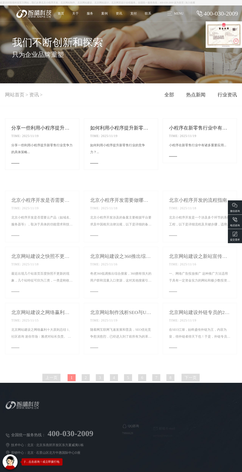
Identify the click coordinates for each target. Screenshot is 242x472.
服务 (90, 13)
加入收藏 (190, 2)
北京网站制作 (67, 2)
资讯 (119, 13)
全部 (169, 96)
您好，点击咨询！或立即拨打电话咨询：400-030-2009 (54, 461)
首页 (61, 13)
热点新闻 (195, 96)
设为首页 (179, 2)
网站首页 (14, 96)
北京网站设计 (101, 2)
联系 (148, 13)
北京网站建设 (84, 2)
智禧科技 (14, 2)
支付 (133, 13)
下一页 (191, 390)
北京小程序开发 (49, 2)
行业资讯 (227, 96)
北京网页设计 (118, 2)
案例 (104, 13)
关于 (75, 13)
